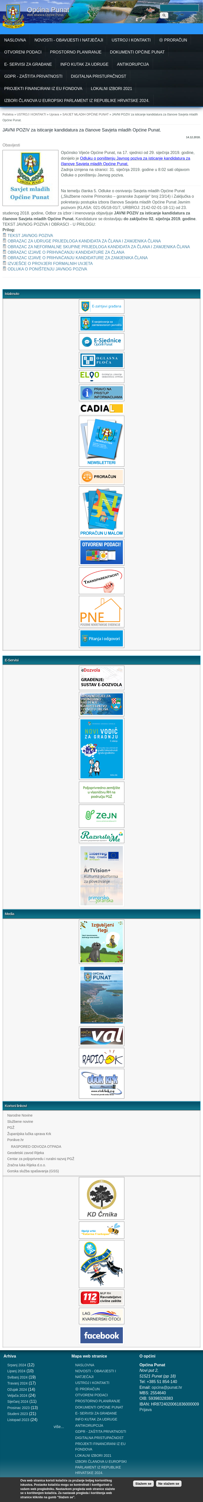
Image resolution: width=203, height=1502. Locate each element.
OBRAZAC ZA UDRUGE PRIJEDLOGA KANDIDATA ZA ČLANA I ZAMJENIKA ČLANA (84, 241)
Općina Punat (48, 9)
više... (59, 1427)
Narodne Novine (19, 1115)
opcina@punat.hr (167, 1387)
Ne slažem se (168, 1484)
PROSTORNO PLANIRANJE (75, 52)
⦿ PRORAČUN (173, 40)
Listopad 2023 (18, 1420)
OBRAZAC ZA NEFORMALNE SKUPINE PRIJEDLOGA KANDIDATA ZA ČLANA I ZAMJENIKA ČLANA (98, 247)
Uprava (54, 114)
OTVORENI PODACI (22, 52)
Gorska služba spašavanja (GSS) (33, 1171)
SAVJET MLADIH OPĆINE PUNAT (85, 114)
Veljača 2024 (17, 1396)
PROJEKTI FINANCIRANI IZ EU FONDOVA (43, 88)
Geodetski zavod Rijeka (25, 1153)
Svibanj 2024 (17, 1377)
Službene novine (20, 1122)
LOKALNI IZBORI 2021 (111, 88)
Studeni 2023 (17, 1414)
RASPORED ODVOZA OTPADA (36, 1147)
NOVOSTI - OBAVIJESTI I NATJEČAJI (68, 40)
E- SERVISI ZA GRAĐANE (28, 64)
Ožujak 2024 (17, 1390)
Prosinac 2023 (18, 1408)
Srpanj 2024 (16, 1365)
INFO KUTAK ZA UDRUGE (84, 64)
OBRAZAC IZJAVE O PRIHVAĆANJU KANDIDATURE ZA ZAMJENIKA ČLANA (77, 258)
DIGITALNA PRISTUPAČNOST (98, 76)
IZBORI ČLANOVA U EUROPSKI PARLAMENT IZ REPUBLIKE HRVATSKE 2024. (77, 100)
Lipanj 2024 (16, 1371)
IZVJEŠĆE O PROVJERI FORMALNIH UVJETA (50, 263)
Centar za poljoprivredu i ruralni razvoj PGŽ (40, 1159)
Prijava (145, 1410)
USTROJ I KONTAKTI (131, 40)
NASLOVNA (15, 40)
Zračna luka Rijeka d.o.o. (26, 1165)
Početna (7, 114)
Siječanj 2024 (17, 1402)
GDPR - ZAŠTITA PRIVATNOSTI (33, 76)
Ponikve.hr (15, 1140)
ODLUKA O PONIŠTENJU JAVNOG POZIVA (47, 269)
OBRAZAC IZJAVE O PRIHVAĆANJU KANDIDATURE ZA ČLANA (65, 252)
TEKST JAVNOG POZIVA (30, 235)
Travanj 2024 (17, 1383)
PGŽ (10, 1128)
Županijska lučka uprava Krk (29, 1134)
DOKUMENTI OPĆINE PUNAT (137, 52)
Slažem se (143, 1484)
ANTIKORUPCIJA (133, 64)
